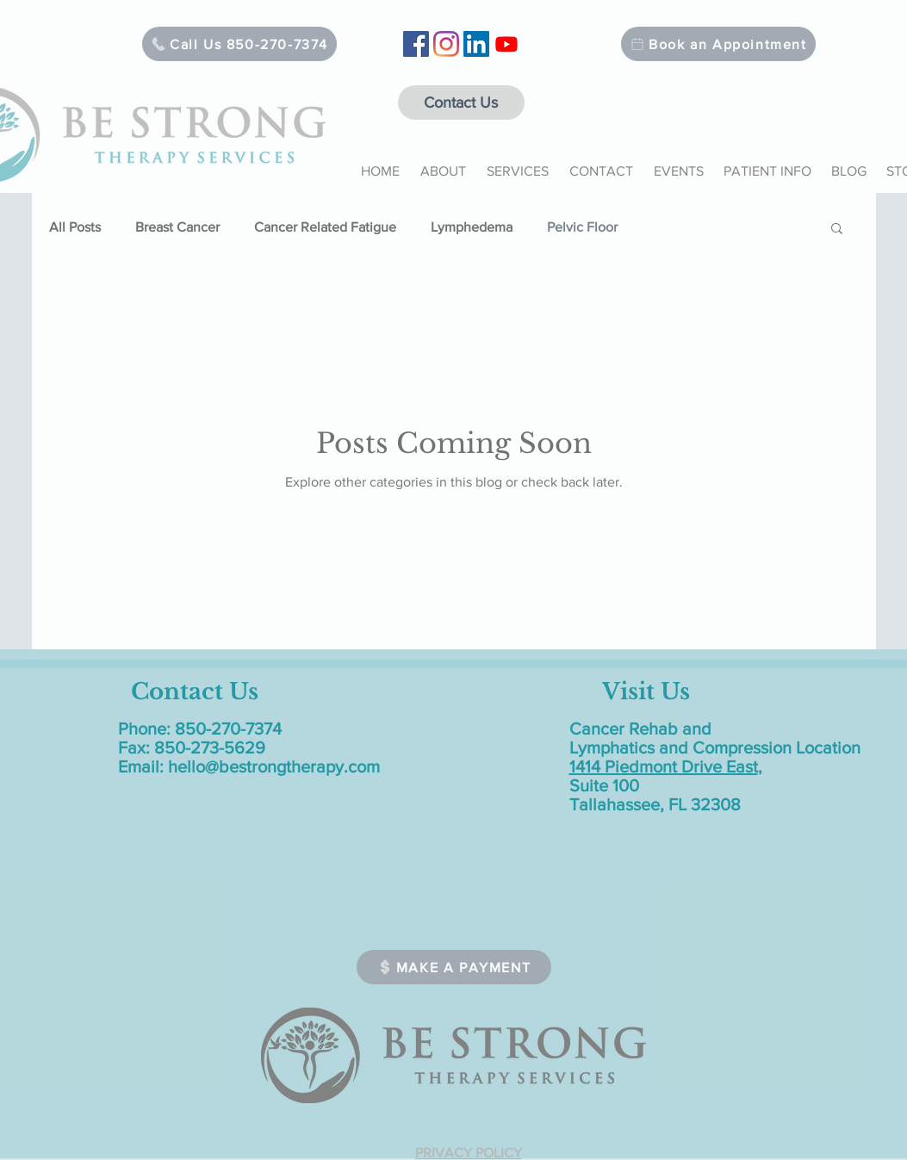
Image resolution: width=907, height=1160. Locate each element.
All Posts (75, 227)
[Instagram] (446, 44)
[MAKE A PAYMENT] (454, 967)
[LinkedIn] (476, 44)
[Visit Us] (646, 691)
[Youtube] (506, 44)
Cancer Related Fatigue (325, 227)
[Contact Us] (461, 102)
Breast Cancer (177, 227)
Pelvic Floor (582, 227)
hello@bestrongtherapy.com (274, 766)
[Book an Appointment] (718, 44)
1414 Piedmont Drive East (663, 766)
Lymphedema (472, 227)
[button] (443, 163)
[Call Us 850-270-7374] (239, 44)
